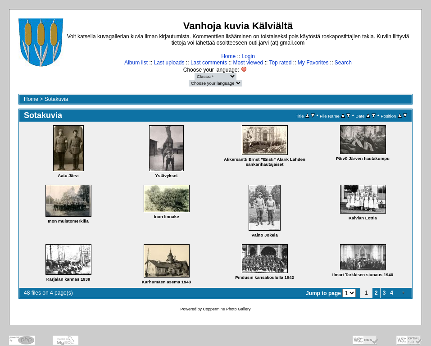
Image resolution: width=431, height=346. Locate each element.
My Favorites (313, 62)
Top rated (280, 62)
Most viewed (248, 62)
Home (228, 56)
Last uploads (169, 62)
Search (343, 62)
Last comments (209, 62)
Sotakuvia (56, 99)
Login (247, 56)
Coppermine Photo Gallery (226, 309)
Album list (136, 62)
